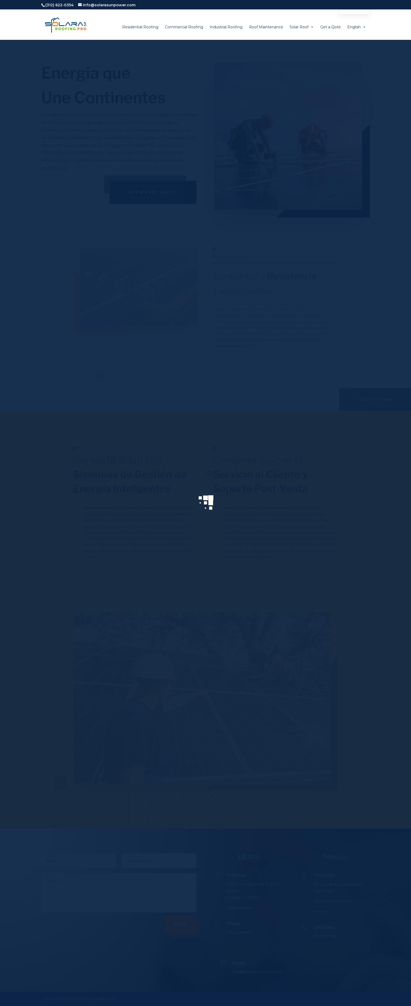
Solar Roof (302, 27)
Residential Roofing (140, 27)
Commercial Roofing (184, 27)
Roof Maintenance (266, 27)
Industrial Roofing (226, 27)
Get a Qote (330, 27)
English (356, 27)
